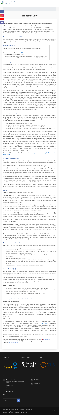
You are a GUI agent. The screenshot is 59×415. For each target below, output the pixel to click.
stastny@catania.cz (8, 58)
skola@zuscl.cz (23, 52)
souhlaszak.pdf (46, 339)
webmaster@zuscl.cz (8, 412)
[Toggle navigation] (57, 2)
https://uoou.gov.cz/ (10, 332)
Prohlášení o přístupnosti (20, 412)
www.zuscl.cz (36, 385)
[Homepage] (10, 3)
